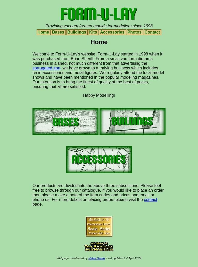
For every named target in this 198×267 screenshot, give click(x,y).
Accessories (112, 32)
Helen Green (96, 258)
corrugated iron (46, 68)
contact (150, 199)
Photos (135, 32)
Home (43, 32)
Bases (58, 32)
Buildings (76, 32)
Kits (93, 32)
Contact (152, 32)
